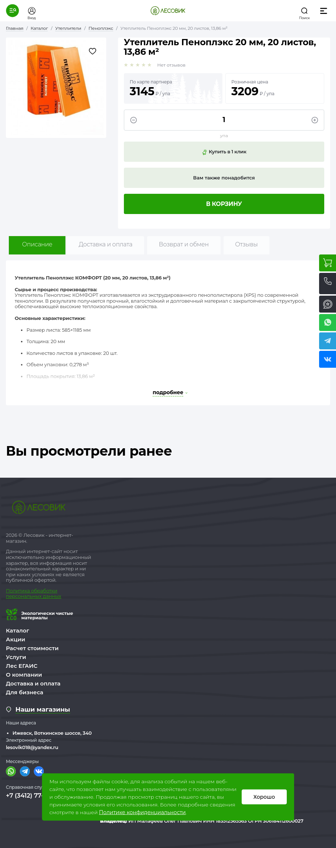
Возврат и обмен (184, 244)
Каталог (17, 630)
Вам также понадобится (224, 178)
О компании (24, 674)
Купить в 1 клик (223, 152)
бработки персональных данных (33, 593)
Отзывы (246, 244)
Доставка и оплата (105, 244)
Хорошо (264, 797)
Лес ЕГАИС (21, 665)
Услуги (16, 656)
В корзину (224, 203)
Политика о (20, 591)
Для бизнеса (24, 692)
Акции (15, 639)
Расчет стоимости (32, 648)
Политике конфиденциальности (142, 812)
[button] (12, 10)
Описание (37, 244)
